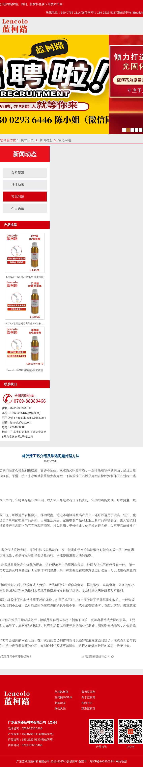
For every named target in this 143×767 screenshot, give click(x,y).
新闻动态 (46, 140)
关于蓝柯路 (88, 697)
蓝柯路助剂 (88, 691)
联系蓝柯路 (88, 708)
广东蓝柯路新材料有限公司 (33, 761)
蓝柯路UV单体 (63, 697)
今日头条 (17, 208)
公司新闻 (17, 172)
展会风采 (60, 708)
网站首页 (27, 140)
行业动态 (17, 184)
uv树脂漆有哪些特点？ (95, 656)
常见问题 (64, 140)
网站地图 (121, 761)
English (138, 12)
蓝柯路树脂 (62, 691)
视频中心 (87, 702)
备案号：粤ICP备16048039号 (96, 761)
